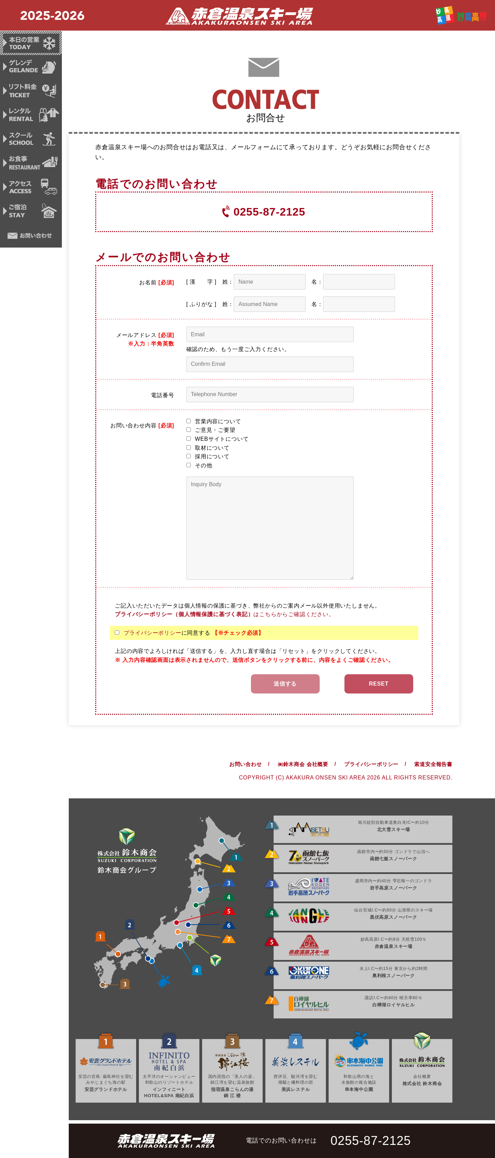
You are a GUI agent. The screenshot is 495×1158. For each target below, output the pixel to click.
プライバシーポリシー (153, 633)
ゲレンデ (31, 67)
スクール (31, 141)
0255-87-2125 (269, 212)
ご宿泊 (31, 214)
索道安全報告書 (433, 764)
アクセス (31, 189)
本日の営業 (31, 43)
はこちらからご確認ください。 (224, 614)
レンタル (31, 116)
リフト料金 (31, 92)
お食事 (31, 165)
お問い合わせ (31, 238)
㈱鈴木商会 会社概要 (303, 764)
